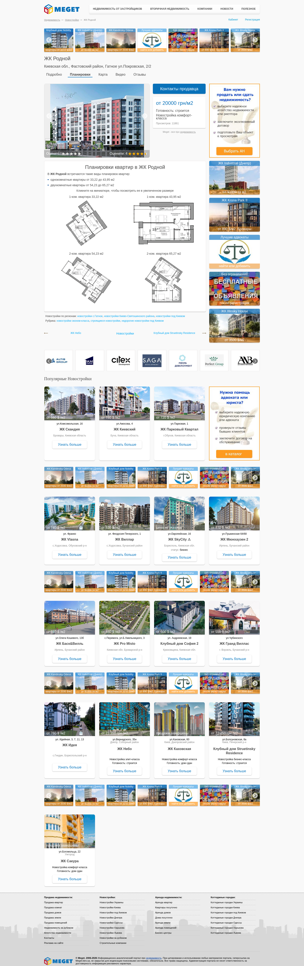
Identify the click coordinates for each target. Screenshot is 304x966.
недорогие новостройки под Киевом (143, 317)
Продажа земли (52, 914)
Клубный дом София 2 (179, 640)
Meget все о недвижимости (58, 958)
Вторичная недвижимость (169, 8)
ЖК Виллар (124, 536)
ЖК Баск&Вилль (69, 640)
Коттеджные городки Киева (225, 904)
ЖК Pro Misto (124, 640)
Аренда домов (163, 909)
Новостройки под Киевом (113, 909)
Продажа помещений (55, 919)
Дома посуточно (163, 914)
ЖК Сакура (70, 858)
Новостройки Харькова (112, 924)
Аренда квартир (163, 899)
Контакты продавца (179, 85)
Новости (226, 8)
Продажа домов (52, 909)
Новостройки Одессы (111, 919)
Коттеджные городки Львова (226, 929)
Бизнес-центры (163, 929)
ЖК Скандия (70, 426)
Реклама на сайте (53, 940)
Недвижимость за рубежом (58, 924)
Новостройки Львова (111, 929)
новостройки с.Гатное (90, 313)
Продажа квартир (53, 899)
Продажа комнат (53, 904)
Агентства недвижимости (57, 929)
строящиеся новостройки (105, 317)
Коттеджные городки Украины (227, 899)
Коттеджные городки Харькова (227, 924)
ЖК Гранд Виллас (234, 640)
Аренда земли (162, 919)
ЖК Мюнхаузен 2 (234, 536)
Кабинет (233, 19)
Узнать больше (69, 441)
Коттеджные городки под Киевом (228, 909)
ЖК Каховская (179, 745)
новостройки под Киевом (170, 313)
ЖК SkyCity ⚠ (179, 536)
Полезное (248, 8)
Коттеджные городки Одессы (226, 919)
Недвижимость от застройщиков (117, 8)
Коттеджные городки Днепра (226, 914)
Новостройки (72, 20)
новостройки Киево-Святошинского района (129, 313)
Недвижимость (52, 20)
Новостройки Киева (110, 904)
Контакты (49, 934)
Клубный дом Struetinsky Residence (174, 330)
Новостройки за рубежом (113, 934)
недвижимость (188, 128)
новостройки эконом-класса (73, 317)
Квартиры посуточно (166, 904)
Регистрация (252, 19)
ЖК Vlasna (69, 536)
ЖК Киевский (124, 426)
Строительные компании (113, 940)
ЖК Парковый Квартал (179, 426)
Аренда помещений (165, 924)
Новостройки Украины (112, 899)
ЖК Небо (76, 330)
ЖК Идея (69, 742)
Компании (204, 8)
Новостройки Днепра (111, 914)
